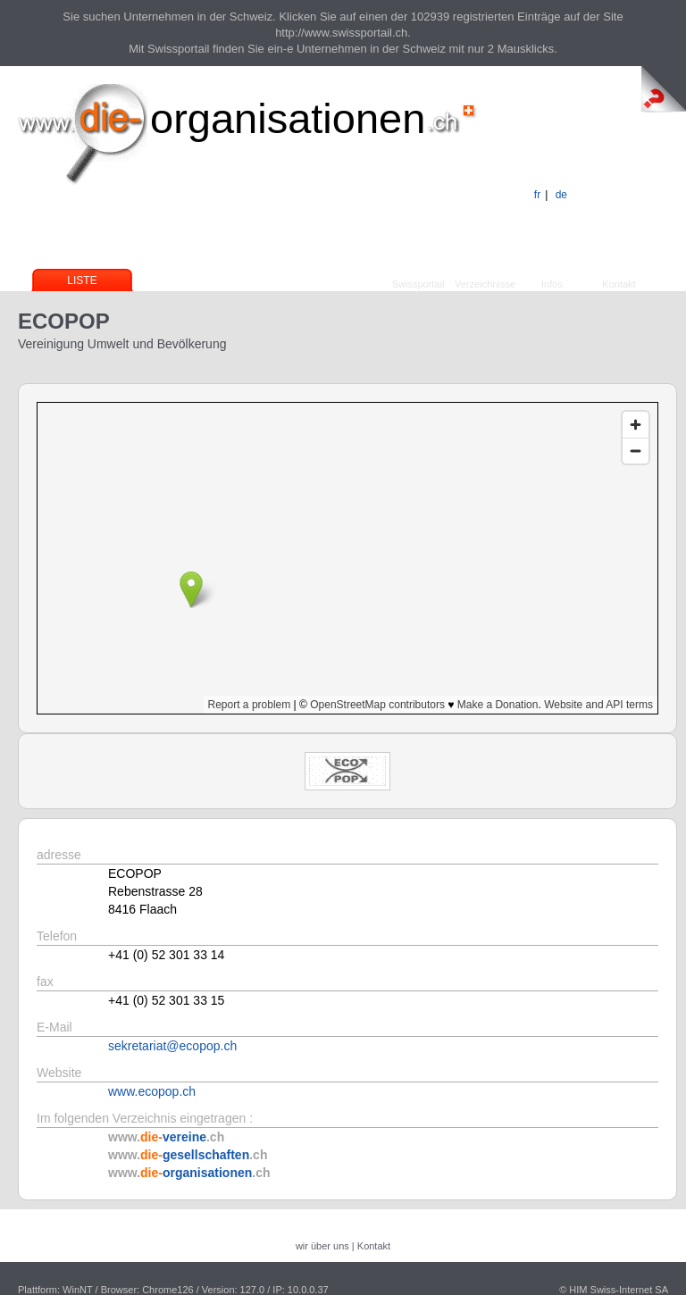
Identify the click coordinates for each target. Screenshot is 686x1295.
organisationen (287, 118)
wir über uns (322, 1246)
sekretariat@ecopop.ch (172, 1046)
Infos (552, 284)
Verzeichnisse (485, 284)
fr (537, 194)
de (561, 194)
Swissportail (418, 284)
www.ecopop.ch (152, 1091)
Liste (81, 280)
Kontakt (618, 284)
